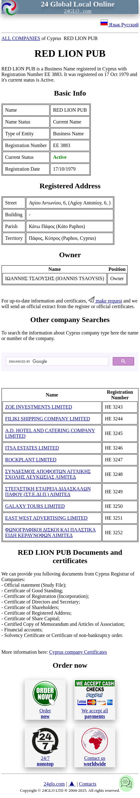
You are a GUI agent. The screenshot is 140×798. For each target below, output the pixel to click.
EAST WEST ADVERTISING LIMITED (46, 518)
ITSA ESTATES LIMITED (32, 448)
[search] (56, 361)
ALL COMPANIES (21, 38)
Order (45, 699)
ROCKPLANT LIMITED (30, 459)
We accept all (95, 699)
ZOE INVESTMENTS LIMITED (38, 407)
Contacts (87, 784)
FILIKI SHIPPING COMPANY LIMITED (47, 418)
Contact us (94, 747)
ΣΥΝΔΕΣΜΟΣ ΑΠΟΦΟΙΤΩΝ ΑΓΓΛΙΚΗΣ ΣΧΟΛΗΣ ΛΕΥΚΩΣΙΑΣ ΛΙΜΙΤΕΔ (48, 474)
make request (105, 300)
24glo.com (54, 784)
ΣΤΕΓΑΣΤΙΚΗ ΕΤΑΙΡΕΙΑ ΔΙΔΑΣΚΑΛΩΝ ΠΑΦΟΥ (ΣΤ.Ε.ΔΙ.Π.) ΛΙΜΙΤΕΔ (48, 491)
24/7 (45, 747)
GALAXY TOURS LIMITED (35, 506)
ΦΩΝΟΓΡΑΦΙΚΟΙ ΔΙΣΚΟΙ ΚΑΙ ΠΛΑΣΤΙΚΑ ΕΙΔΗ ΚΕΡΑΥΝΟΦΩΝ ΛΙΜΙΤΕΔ (50, 532)
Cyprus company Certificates (78, 652)
